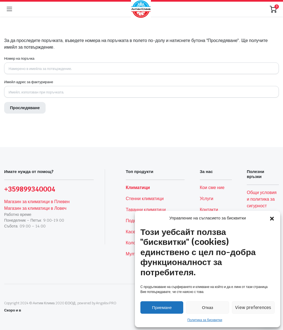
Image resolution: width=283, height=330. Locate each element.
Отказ (207, 307)
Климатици (138, 187)
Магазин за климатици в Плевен (37, 202)
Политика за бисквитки (204, 320)
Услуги (206, 198)
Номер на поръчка (19, 58)
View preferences (253, 307)
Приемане (162, 307)
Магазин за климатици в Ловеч (35, 208)
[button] (272, 218)
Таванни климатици (146, 210)
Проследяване (25, 107)
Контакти (209, 210)
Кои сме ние (212, 187)
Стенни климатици (145, 198)
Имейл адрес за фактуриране (28, 82)
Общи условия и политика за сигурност (262, 199)
